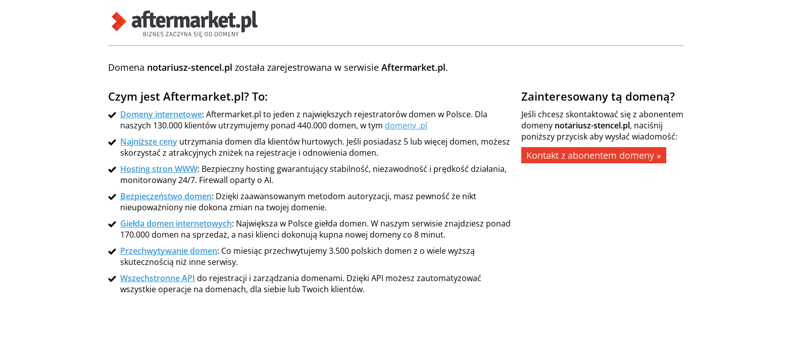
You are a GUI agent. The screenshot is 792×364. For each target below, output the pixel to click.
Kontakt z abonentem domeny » (593, 155)
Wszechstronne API (157, 278)
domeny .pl (406, 125)
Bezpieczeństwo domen (166, 196)
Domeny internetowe (161, 114)
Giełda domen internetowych (176, 223)
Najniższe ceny (148, 141)
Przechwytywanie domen (168, 250)
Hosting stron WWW (158, 168)
